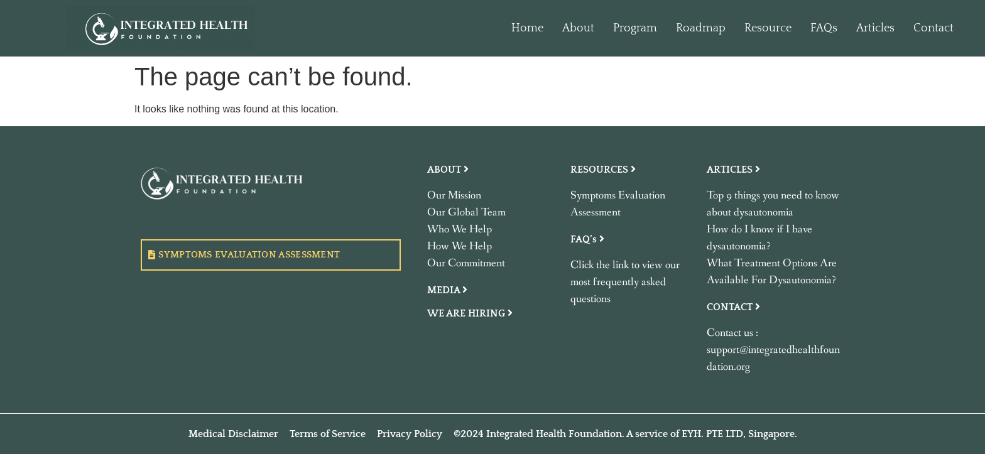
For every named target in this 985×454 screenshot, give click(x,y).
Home (527, 28)
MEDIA (447, 290)
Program (635, 28)
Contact (933, 28)
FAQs (823, 28)
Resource (768, 28)
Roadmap (701, 28)
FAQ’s (587, 239)
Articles (875, 28)
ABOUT (448, 169)
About (578, 28)
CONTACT (733, 307)
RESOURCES (603, 169)
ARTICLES (733, 169)
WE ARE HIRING (470, 313)
